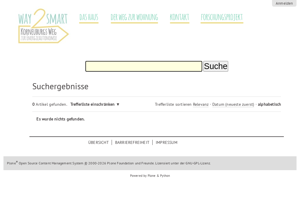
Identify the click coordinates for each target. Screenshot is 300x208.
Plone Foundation (120, 163)
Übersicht (98, 142)
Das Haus (86, 17)
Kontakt (176, 17)
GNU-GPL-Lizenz (197, 163)
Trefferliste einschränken (92, 104)
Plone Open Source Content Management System (45, 163)
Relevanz (201, 104)
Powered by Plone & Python (150, 176)
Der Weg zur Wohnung (132, 17)
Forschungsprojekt (219, 17)
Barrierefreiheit (132, 142)
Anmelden (284, 3)
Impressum (166, 142)
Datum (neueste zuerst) (233, 104)
